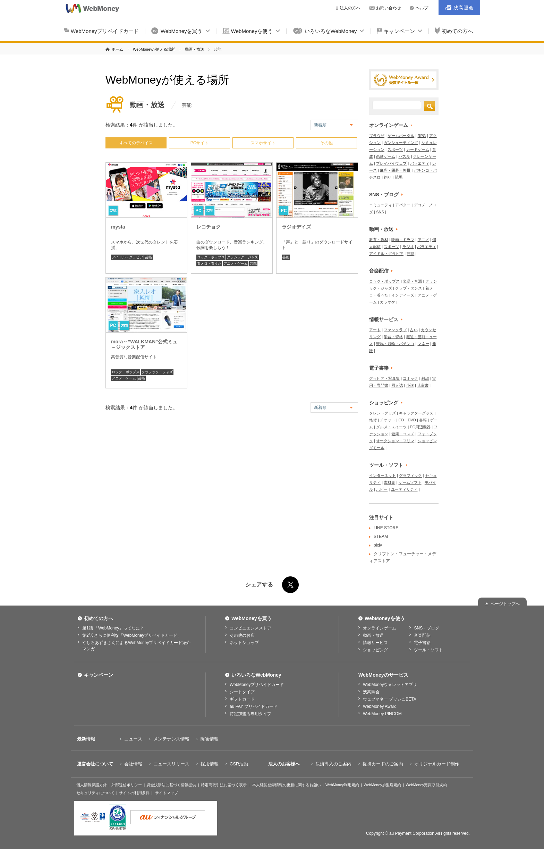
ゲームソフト (410, 482)
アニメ (423, 240)
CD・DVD (407, 420)
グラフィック (410, 475)
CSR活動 (239, 763)
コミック (410, 378)
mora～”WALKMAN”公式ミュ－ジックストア (144, 344)
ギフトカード (242, 699)
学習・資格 (393, 337)
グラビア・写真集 (384, 378)
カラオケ (387, 302)
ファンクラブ (395, 330)
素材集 (389, 482)
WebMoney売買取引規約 (426, 785)
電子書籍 (379, 368)
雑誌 (425, 378)
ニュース (133, 738)
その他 (326, 142)
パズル (404, 156)
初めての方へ (457, 31)
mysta (118, 227)
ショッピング (383, 402)
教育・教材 (378, 240)
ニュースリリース (171, 763)
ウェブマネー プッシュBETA (389, 699)
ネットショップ (244, 642)
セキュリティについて (95, 793)
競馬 (398, 177)
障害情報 (210, 738)
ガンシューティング (401, 142)
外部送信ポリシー (126, 785)
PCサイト (199, 142)
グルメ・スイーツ (391, 427)
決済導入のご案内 (333, 763)
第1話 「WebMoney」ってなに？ (113, 628)
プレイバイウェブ (391, 163)
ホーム (117, 49)
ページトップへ (505, 603)
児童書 (422, 385)
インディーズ (402, 295)
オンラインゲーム (388, 125)
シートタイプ (242, 691)
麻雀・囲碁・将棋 (395, 170)
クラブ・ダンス (408, 288)
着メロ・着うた (209, 263)
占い (414, 330)
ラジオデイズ (296, 227)
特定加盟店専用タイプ (250, 713)
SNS (380, 212)
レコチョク (208, 227)
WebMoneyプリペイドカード (105, 31)
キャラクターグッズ (416, 413)
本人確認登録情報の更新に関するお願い (286, 785)
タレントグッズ (382, 413)
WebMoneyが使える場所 (154, 49)
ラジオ (408, 247)
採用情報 (210, 763)
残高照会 (371, 691)
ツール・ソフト (386, 465)
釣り (387, 177)
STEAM (381, 536)
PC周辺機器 (420, 427)
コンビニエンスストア (250, 628)
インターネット (382, 475)
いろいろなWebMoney (331, 31)
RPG (422, 136)
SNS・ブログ (384, 194)
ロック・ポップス (211, 257)
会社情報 (133, 763)
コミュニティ (380, 205)
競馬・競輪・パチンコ (395, 344)
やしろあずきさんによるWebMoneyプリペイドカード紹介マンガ (136, 645)
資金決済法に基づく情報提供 (171, 785)
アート (375, 330)
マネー (423, 344)
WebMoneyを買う (182, 31)
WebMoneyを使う (252, 31)
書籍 (423, 420)
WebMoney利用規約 (342, 785)
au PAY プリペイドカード (254, 706)
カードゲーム (417, 149)
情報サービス (383, 319)
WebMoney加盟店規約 (382, 785)
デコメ (419, 205)
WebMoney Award (380, 706)
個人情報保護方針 (91, 785)
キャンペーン (399, 31)
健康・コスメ (402, 434)
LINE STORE (386, 527)
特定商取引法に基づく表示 (224, 785)
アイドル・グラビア (127, 257)
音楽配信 (379, 271)
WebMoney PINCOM (382, 713)
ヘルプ (422, 8)
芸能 (148, 257)
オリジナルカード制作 (436, 763)
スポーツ (395, 149)
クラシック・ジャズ (242, 257)
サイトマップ (166, 793)
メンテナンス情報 (171, 738)
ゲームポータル (401, 136)
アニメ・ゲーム (235, 263)
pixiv (378, 545)
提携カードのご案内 (383, 763)
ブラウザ (376, 136)
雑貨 (373, 420)
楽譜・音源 (412, 281)
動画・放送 (194, 49)
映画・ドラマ (402, 240)
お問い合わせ (388, 8)
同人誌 (397, 385)
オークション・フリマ (395, 441)
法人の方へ (350, 8)
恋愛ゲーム (385, 156)
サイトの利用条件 (134, 793)
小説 (410, 385)
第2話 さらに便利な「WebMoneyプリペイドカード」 (131, 635)
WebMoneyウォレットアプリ (390, 684)
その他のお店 (242, 635)
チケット (387, 420)
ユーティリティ (404, 489)
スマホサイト (262, 142)
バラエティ (419, 163)
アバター (402, 205)
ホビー (382, 489)
